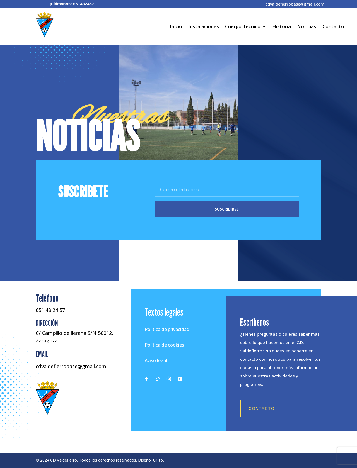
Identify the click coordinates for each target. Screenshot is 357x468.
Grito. (158, 460)
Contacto (333, 27)
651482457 (83, 3)
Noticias (306, 27)
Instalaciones (203, 27)
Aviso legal (156, 361)
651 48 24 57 (50, 310)
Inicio (176, 27)
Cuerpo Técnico (242, 27)
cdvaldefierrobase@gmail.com (295, 4)
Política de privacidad (167, 329)
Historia (281, 27)
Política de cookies (164, 345)
